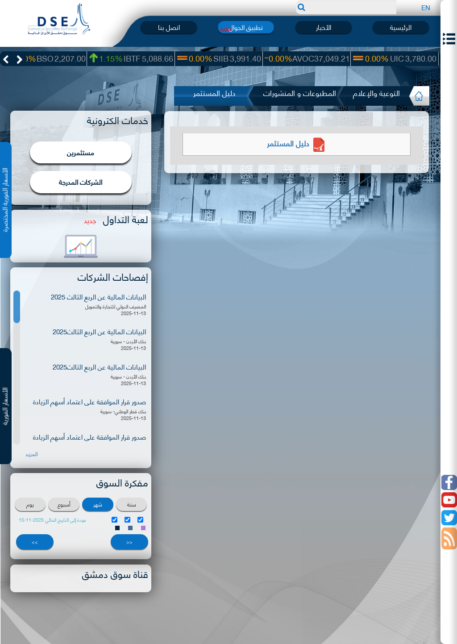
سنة (131, 504)
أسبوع (64, 504)
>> (35, 541)
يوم (30, 504)
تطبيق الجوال (246, 27)
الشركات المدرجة (80, 181)
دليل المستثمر (296, 143)
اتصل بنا (169, 27)
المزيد (31, 454)
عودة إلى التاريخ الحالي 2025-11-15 (53, 519)
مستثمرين (80, 152)
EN (425, 7)
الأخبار (323, 27)
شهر (97, 504)
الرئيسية (400, 27)
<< (129, 541)
